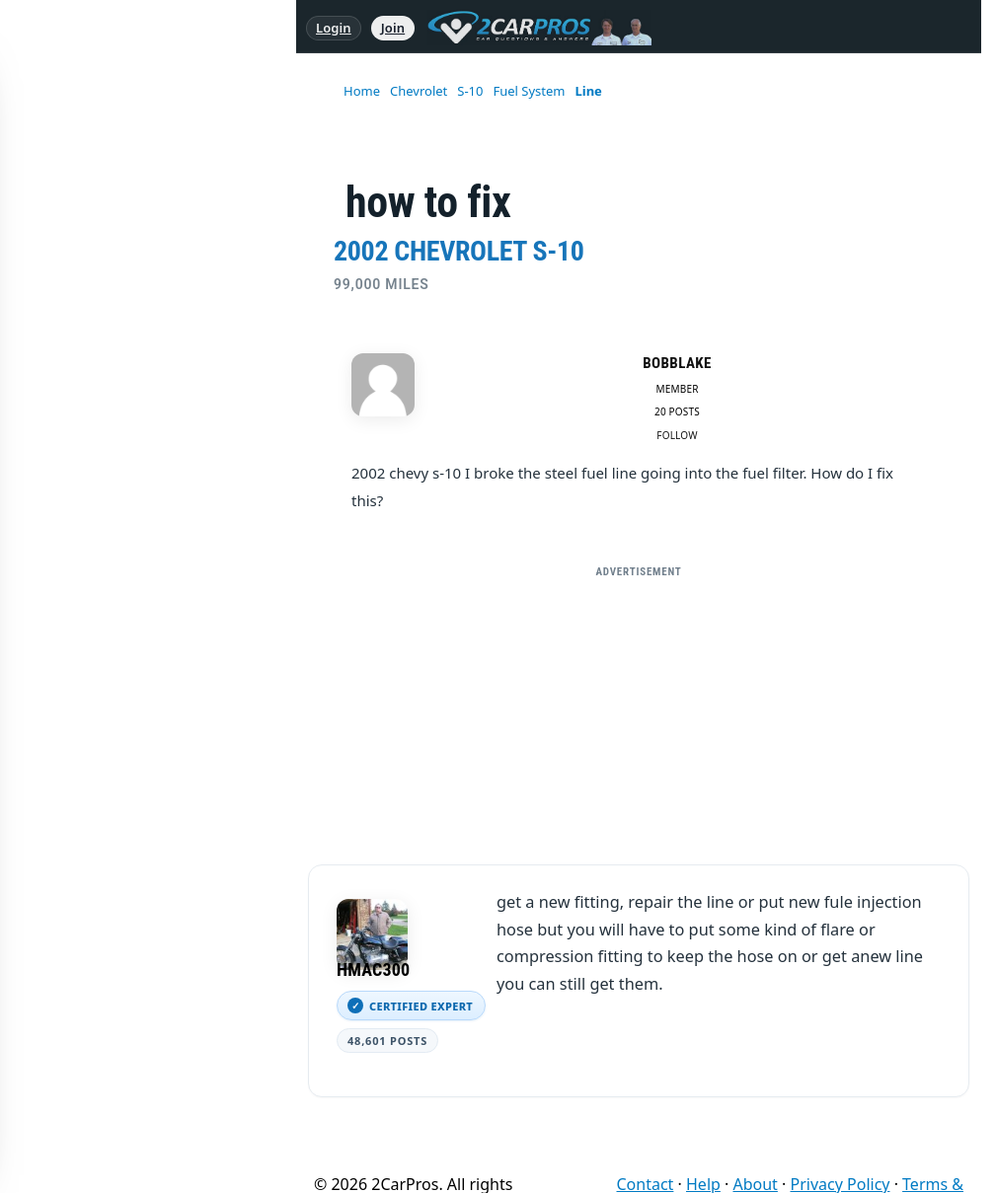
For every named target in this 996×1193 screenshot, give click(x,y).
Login (333, 28)
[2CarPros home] (530, 27)
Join (393, 28)
